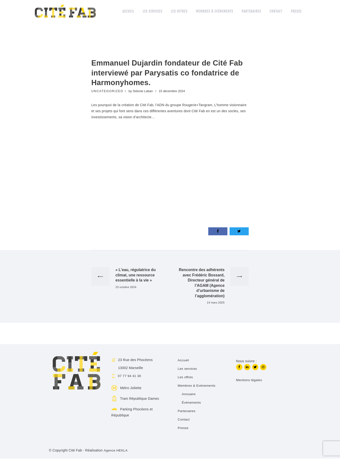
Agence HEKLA (116, 451)
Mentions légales (249, 381)
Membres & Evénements (197, 386)
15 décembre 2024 (172, 91)
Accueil (183, 361)
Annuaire (189, 394)
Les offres (185, 377)
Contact (184, 420)
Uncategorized (107, 91)
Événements (191, 403)
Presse (183, 428)
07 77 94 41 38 (130, 376)
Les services (187, 369)
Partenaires (187, 411)
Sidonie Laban (143, 91)
